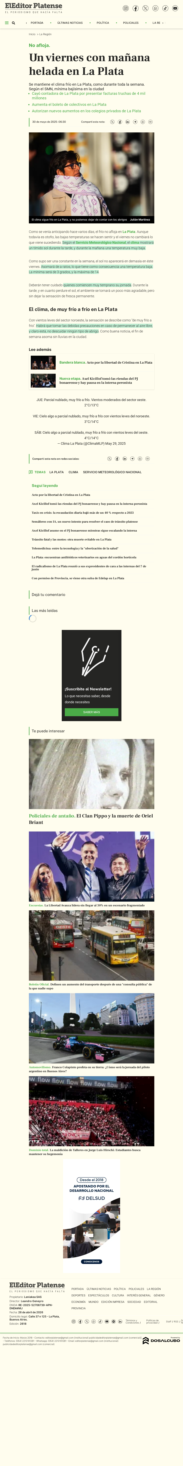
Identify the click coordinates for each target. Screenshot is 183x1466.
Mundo (93, 1301)
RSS (176, 1321)
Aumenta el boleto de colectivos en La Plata (69, 104)
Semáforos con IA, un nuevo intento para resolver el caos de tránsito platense (85, 522)
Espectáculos (98, 1295)
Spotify (113, 1321)
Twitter (87, 1321)
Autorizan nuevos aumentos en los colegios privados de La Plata (86, 111)
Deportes (78, 1295)
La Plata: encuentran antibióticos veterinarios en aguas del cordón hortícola (84, 557)
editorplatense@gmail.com (59, 1337)
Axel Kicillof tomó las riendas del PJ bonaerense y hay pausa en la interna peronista (89, 504)
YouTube (107, 1321)
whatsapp (93, 1321)
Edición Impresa (112, 1301)
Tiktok (100, 1321)
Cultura (118, 1295)
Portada (37, 22)
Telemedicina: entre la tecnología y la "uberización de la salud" (75, 548)
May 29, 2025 (115, 443)
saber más (91, 712)
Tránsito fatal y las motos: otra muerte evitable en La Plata (71, 539)
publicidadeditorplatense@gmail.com (108, 1337)
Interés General (139, 1295)
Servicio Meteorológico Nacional (101, 242)
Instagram (73, 1321)
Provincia (78, 1308)
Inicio (32, 34)
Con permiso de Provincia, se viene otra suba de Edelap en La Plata (78, 578)
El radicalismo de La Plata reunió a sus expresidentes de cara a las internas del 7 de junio (89, 567)
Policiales (131, 22)
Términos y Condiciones (132, 1321)
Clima (73, 472)
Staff (168, 1321)
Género (159, 1295)
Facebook (80, 1321)
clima (135, 242)
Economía (78, 1301)
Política (103, 22)
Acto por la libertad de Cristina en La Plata (61, 495)
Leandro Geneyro (32, 1301)
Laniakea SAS (33, 1296)
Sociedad (134, 1301)
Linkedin (120, 1321)
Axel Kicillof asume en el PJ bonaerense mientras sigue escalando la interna (84, 530)
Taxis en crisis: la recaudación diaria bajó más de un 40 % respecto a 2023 (83, 513)
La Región (160, 22)
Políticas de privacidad (152, 1321)
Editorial (151, 1301)
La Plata (129, 232)
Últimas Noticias (70, 22)
